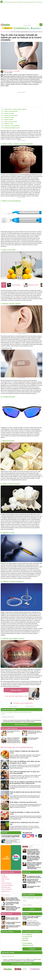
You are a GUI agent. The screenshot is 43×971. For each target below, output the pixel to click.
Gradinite (4, 877)
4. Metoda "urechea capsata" (10, 115)
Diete (8, 31)
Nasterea (9, 2)
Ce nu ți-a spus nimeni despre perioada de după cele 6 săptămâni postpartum (13, 899)
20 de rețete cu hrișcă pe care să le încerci (23, 802)
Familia (31, 2)
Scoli (3, 881)
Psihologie (23, 2)
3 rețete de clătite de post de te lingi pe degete (13, 923)
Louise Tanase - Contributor (13, 71)
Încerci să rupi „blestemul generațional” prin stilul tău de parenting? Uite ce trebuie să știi (25, 782)
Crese (3, 875)
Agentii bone (5, 891)
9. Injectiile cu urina (8, 123)
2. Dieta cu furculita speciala (10, 111)
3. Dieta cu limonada (8, 113)
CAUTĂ (32, 909)
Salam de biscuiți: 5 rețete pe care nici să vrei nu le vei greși (13, 927)
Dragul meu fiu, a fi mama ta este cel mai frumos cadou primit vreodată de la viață (35, 732)
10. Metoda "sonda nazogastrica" (11, 125)
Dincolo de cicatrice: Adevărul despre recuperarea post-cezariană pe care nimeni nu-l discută (13, 908)
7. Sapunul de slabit (8, 119)
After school (5, 879)
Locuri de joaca (6, 883)
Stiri (35, 2)
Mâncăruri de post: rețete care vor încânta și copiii (12, 918)
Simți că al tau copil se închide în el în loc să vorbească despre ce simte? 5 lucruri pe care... (34, 881)
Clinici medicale (6, 889)
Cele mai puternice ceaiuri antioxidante (33, 887)
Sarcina (4, 2)
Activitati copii (5, 887)
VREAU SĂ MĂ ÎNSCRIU (21, 724)
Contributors (39, 2)
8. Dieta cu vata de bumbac (10, 121)
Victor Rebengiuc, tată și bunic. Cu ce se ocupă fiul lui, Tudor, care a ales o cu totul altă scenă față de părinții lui (33, 858)
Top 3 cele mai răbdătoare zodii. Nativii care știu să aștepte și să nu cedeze (25, 762)
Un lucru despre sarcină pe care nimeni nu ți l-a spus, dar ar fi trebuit (12, 903)
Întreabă (32, 949)
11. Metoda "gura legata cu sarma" (11, 127)
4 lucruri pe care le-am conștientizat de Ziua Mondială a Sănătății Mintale (10, 836)
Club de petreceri (7, 885)
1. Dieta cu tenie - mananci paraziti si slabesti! (14, 109)
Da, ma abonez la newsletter (21, 963)
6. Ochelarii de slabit (8, 117)
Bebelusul (13, 2)
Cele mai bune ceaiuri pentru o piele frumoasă (13, 731)
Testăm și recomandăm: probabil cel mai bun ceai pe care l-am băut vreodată (32, 917)
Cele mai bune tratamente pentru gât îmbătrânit (33, 738)
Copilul (18, 2)
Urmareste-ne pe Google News (21, 703)
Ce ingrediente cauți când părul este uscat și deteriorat (34, 877)
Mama (27, 2)
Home (2, 31)
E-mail (2, 714)
